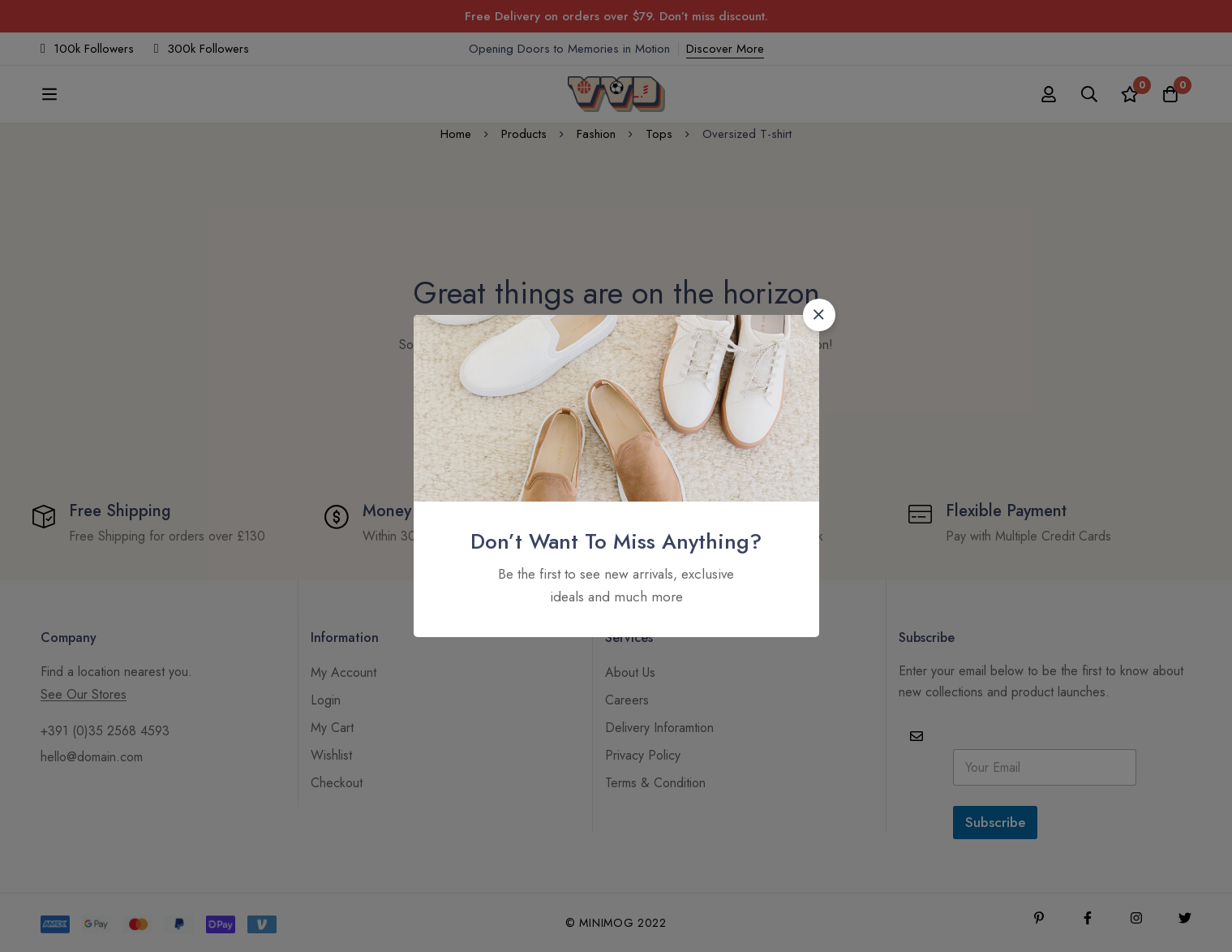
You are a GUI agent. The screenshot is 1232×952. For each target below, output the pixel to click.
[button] (819, 315)
